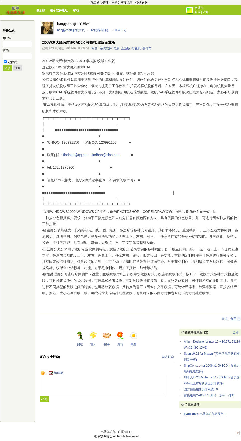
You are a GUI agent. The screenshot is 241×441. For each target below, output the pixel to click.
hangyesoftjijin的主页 (71, 30)
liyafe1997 (191, 414)
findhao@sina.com (105, 155)
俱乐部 (40, 10)
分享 (233, 318)
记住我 (12, 62)
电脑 (117, 48)
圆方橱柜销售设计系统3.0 (201, 389)
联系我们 (124, 432)
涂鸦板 (56, 373)
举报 (225, 319)
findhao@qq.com (76, 155)
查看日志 (121, 30)
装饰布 (146, 48)
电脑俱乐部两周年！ (213, 414)
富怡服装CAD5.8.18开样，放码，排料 (209, 395)
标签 (94, 48)
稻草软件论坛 (59, 10)
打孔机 (136, 48)
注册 (206, 12)
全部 (236, 332)
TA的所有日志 (100, 30)
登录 (198, 12)
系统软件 (106, 48)
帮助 (76, 10)
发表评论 (168, 357)
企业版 (125, 48)
